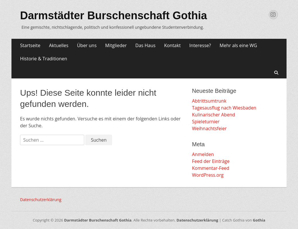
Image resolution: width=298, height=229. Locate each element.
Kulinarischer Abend (213, 114)
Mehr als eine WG (238, 45)
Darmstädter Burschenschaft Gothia (113, 15)
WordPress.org (207, 175)
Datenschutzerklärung (40, 199)
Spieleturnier (205, 121)
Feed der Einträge (211, 161)
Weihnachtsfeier (209, 128)
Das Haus (145, 45)
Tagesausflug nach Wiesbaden (224, 108)
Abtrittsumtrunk (209, 101)
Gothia (259, 220)
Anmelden (203, 154)
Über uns (87, 45)
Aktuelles (58, 45)
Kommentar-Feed (210, 168)
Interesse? (200, 45)
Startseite (30, 45)
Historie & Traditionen (43, 58)
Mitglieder (116, 45)
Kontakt (172, 45)
